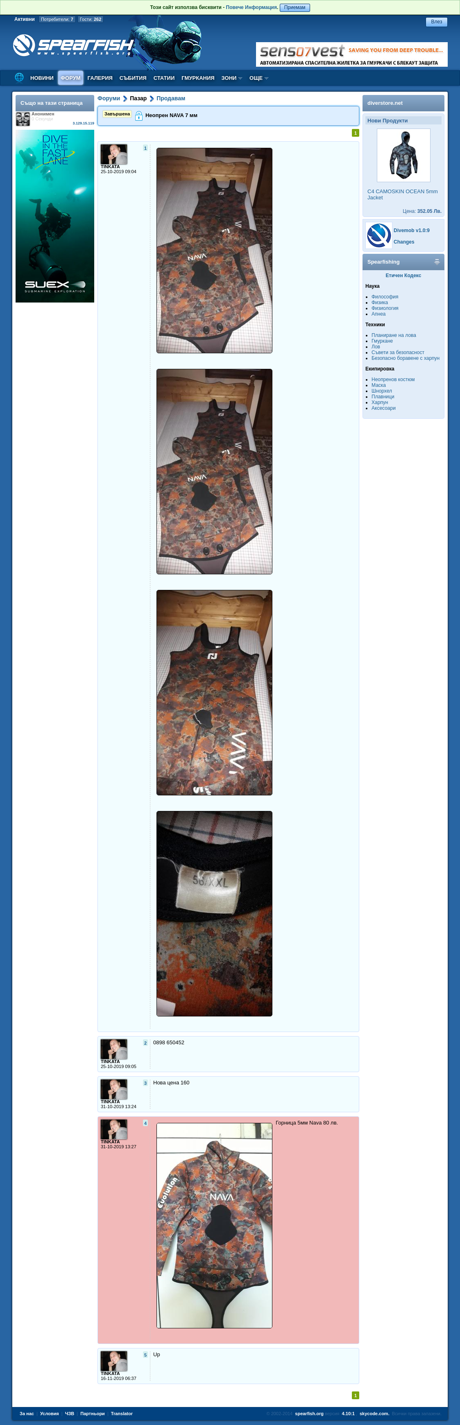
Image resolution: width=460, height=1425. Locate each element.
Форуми (108, 98)
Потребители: (57, 19)
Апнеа (378, 314)
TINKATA (110, 166)
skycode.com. (375, 1413)
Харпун (380, 402)
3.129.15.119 (83, 123)
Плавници (383, 397)
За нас (27, 1413)
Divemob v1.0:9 (412, 230)
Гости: (91, 19)
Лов (376, 347)
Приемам (295, 7)
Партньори (92, 1413)
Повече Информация (251, 7)
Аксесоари (384, 408)
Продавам (170, 98)
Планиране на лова (394, 335)
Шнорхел (382, 391)
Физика (380, 302)
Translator (122, 1413)
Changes (404, 242)
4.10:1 (348, 1413)
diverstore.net (385, 103)
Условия (49, 1413)
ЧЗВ (70, 1413)
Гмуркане (382, 341)
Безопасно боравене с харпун (406, 358)
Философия (385, 297)
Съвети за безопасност (398, 352)
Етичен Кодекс (403, 275)
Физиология (385, 308)
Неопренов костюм (393, 379)
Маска (379, 385)
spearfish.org (309, 1413)
